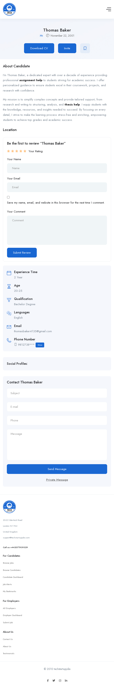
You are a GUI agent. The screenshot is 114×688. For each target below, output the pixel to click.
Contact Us (8, 639)
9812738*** (31, 345)
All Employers (9, 608)
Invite (67, 48)
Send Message (57, 469)
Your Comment (16, 211)
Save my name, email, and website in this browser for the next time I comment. (56, 202)
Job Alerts (7, 584)
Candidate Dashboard (13, 577)
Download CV (39, 48)
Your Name (14, 159)
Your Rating (36, 151)
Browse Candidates (12, 570)
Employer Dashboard (12, 615)
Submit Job (8, 622)
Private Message (57, 480)
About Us (7, 646)
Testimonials (8, 653)
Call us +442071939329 (15, 547)
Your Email (13, 178)
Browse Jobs (8, 562)
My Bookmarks (9, 591)
